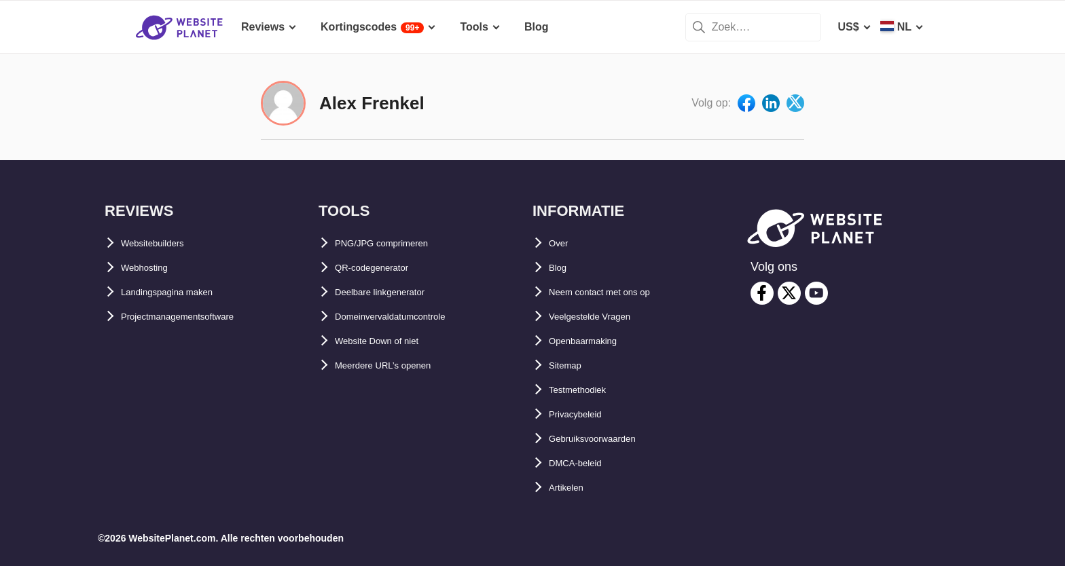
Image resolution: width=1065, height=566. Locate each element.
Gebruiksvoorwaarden (606, 439)
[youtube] (816, 293)
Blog (561, 267)
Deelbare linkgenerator (393, 292)
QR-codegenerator (382, 267)
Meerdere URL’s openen (396, 365)
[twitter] (789, 293)
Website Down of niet (389, 341)
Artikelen (572, 487)
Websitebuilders (162, 243)
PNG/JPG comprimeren (395, 243)
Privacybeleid (584, 414)
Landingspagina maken (181, 292)
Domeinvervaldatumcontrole (408, 316)
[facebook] (762, 293)
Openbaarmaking (593, 341)
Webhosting (152, 267)
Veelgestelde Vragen (601, 316)
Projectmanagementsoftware (195, 316)
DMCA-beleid (583, 463)
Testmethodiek (587, 390)
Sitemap (570, 365)
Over (561, 243)
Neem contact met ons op (615, 292)
